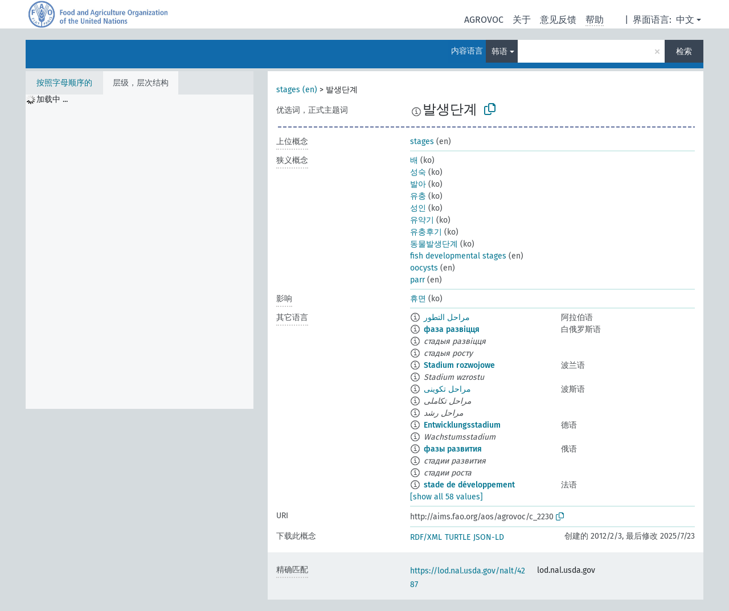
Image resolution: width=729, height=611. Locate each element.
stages (422, 141)
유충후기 (426, 232)
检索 (684, 51)
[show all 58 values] (446, 497)
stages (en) (296, 90)
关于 (522, 19)
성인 (418, 208)
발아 (418, 184)
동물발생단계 (434, 244)
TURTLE (457, 537)
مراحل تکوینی (447, 389)
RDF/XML (426, 537)
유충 (418, 196)
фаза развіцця (452, 329)
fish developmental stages (458, 256)
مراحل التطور (447, 317)
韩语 (499, 51)
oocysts (424, 268)
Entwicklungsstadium (462, 425)
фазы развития (453, 449)
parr (417, 280)
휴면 (418, 299)
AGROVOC (483, 19)
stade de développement (469, 485)
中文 (685, 19)
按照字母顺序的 (64, 83)
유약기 (422, 220)
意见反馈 (558, 19)
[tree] (139, 252)
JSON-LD (488, 537)
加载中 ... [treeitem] (52, 99)
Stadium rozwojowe (459, 365)
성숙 (418, 172)
